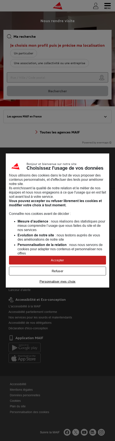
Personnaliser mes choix (58, 281)
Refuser (57, 271)
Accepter (57, 260)
